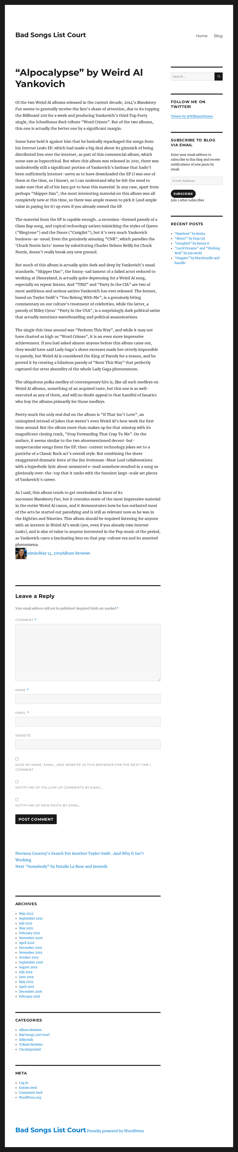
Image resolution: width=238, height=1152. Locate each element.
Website (23, 735)
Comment (25, 620)
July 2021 (25, 923)
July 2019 (26, 972)
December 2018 (30, 992)
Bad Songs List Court (50, 35)
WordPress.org (30, 1098)
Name (22, 690)
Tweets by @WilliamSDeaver (192, 116)
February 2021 (29, 933)
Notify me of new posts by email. (47, 805)
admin (33, 553)
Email (22, 713)
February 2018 (29, 997)
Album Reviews (76, 553)
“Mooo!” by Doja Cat (190, 239)
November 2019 (30, 953)
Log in (23, 1083)
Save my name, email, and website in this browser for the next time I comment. (83, 767)
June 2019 (26, 977)
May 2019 (26, 982)
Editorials (26, 1040)
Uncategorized (30, 1049)
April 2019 (26, 987)
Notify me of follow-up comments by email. (58, 787)
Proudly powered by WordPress (115, 1131)
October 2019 (29, 957)
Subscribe (183, 194)
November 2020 (31, 938)
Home (202, 36)
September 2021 (31, 918)
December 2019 (30, 948)
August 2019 (28, 967)
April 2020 (26, 943)
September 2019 (31, 962)
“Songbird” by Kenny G (192, 243)
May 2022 (26, 914)
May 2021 (26, 928)
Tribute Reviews (31, 1045)
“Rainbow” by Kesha (190, 234)
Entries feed (28, 1088)
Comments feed (30, 1093)
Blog (218, 36)
